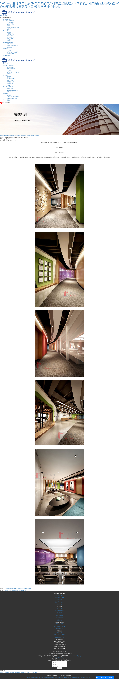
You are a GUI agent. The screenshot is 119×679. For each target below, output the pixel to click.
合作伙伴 (9, 29)
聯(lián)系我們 (6, 55)
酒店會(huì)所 (10, 37)
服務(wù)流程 (10, 43)
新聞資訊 (5, 48)
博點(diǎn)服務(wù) (8, 42)
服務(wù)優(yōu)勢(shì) (12, 45)
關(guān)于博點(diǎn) (8, 20)
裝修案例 (5, 30)
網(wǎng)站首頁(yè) (8, 19)
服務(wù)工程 (10, 47)
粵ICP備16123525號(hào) (75, 656)
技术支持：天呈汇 (59, 657)
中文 (1, 15)
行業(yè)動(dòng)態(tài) (13, 52)
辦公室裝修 (17, 672)
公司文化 (9, 25)
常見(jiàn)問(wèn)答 (12, 53)
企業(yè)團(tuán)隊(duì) (13, 27)
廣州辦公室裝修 (25, 672)
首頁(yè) (5, 63)
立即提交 (59, 668)
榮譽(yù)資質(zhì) (11, 24)
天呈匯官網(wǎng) (4, 672)
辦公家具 (12, 672)
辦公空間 (9, 32)
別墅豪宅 (9, 40)
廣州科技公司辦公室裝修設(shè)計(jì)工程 (15, 590)
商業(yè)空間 (10, 39)
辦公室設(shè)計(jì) (34, 672)
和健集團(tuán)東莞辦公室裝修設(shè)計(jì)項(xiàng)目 (19, 588)
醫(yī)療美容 (10, 35)
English (5, 15)
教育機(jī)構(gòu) (11, 34)
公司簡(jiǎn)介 (10, 22)
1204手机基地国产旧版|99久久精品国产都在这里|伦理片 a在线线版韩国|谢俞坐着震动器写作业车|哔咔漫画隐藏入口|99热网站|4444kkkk (59, 5)
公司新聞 (9, 50)
